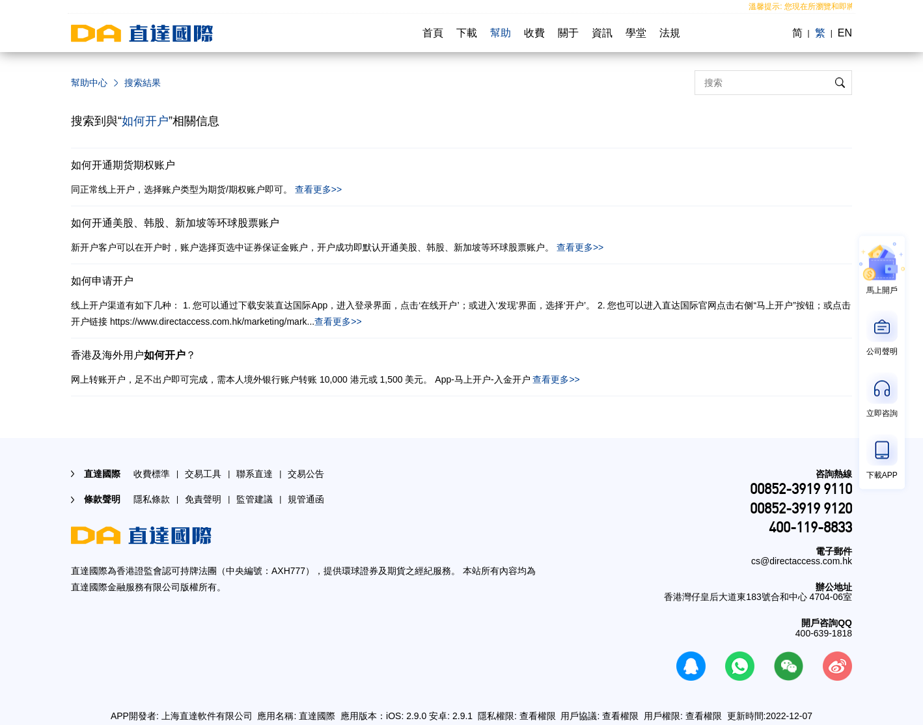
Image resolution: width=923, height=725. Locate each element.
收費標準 (151, 474)
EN (845, 32)
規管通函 (306, 499)
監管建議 (254, 499)
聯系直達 (254, 474)
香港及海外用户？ (133, 355)
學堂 (636, 32)
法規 (669, 32)
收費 (534, 32)
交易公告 (306, 474)
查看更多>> (318, 189)
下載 (466, 32)
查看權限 (537, 716)
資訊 (602, 32)
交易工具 (203, 474)
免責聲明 (203, 499)
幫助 (500, 32)
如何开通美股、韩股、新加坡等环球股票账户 (175, 222)
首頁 (432, 32)
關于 (568, 32)
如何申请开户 (102, 280)
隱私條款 (151, 499)
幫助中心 (89, 82)
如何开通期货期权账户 (123, 165)
